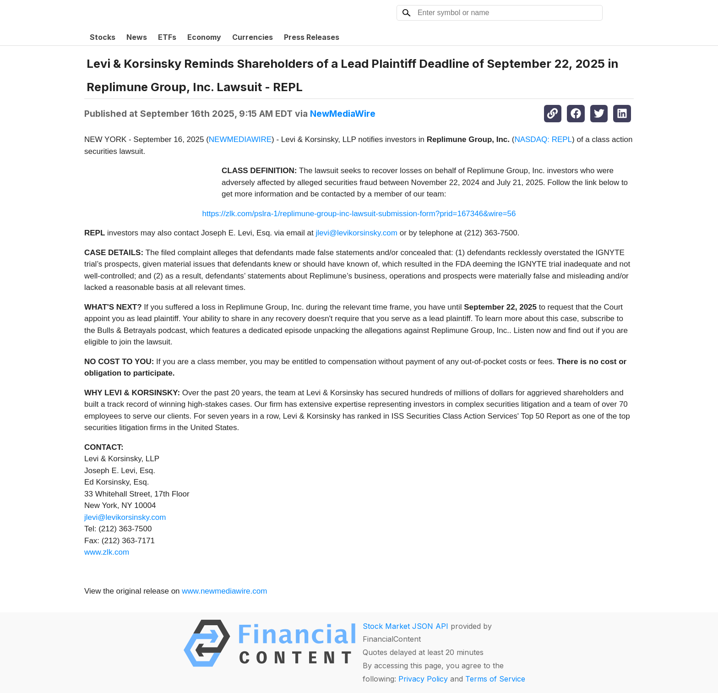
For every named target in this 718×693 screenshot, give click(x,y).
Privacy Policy (423, 678)
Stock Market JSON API (405, 626)
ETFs (167, 37)
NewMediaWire (342, 113)
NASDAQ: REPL (543, 139)
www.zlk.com (106, 552)
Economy (204, 37)
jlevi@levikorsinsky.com (356, 233)
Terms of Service (495, 678)
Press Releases (311, 37)
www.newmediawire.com (224, 591)
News (136, 37)
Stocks (102, 37)
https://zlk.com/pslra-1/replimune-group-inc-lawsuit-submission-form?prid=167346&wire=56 (359, 213)
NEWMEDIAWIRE (240, 139)
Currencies (252, 37)
